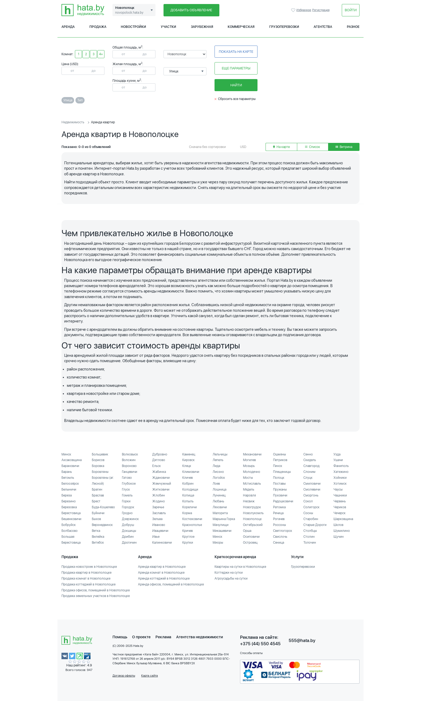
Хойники (340, 478)
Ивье (155, 537)
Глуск (126, 489)
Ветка (96, 531)
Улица (67, 100)
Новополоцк (252, 519)
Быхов (96, 519)
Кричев (187, 531)
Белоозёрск (70, 483)
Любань (218, 501)
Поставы (279, 483)
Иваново (158, 525)
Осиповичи (251, 537)
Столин (309, 537)
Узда (336, 454)
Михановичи (252, 454)
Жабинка (159, 472)
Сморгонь (310, 495)
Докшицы (129, 531)
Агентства (323, 27)
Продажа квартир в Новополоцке (86, 572)
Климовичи (190, 472)
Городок (128, 507)
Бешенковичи (71, 519)
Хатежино (341, 472)
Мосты (248, 478)
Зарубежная (202, 27)
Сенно (308, 454)
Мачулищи (220, 525)
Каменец (188, 454)
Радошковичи (283, 501)
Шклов (338, 525)
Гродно (127, 513)
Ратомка (279, 507)
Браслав (98, 495)
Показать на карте (236, 52)
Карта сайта (149, 675)
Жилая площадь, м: (127, 64)
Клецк (186, 466)
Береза (66, 495)
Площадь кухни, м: (127, 81)
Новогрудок (252, 507)
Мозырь (249, 466)
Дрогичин (129, 542)
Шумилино (341, 531)
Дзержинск (130, 519)
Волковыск (130, 454)
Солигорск (311, 507)
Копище (188, 495)
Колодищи (190, 489)
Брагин (97, 489)
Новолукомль (253, 513)
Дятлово (158, 460)
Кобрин (188, 483)
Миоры (218, 542)
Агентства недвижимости (199, 637)
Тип (80, 100)
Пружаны (280, 489)
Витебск (98, 542)
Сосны (308, 513)
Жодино (158, 501)
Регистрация (320, 10)
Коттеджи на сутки (229, 572)
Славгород (311, 466)
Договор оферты (123, 675)
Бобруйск (68, 525)
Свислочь (280, 537)
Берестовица (71, 513)
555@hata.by (302, 640)
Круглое (188, 537)
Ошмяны (279, 454)
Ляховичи (220, 507)
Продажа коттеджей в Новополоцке (88, 584)
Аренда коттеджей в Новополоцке (164, 578)
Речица (278, 513)
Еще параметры (236, 68)
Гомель (127, 495)
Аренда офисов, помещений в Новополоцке (171, 584)
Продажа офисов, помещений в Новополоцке (95, 590)
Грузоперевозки (284, 27)
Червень (339, 501)
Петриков (280, 460)
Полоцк (278, 478)
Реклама (163, 637)
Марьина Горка (224, 519)
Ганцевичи (129, 472)
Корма (187, 513)
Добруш (128, 525)
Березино (68, 501)
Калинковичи (162, 542)
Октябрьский (253, 525)
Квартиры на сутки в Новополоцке (240, 567)
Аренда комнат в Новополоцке (161, 572)
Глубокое (129, 483)
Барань (66, 472)
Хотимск (340, 483)
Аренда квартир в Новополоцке (162, 567)
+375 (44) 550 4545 (260, 643)
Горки (126, 501)
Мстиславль (252, 483)
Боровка (98, 466)
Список (312, 147)
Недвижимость (72, 122)
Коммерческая (241, 27)
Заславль (159, 513)
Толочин (309, 542)
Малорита (220, 513)
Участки (168, 27)
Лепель (218, 460)
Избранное (293, 10)
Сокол (308, 501)
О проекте (141, 637)
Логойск (219, 478)
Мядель (248, 489)
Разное (353, 27)
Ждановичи (161, 478)
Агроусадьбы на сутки (231, 578)
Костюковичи (192, 519)
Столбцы (310, 531)
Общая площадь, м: (127, 47)
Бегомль (67, 478)
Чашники (340, 495)
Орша (247, 531)
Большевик (100, 454)
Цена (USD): (70, 64)
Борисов (98, 460)
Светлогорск (282, 531)
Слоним (309, 472)
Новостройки (133, 27)
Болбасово (69, 531)
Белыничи (68, 489)
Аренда (68, 27)
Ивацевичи (160, 531)
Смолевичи (311, 489)
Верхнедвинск (102, 525)
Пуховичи (280, 495)
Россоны (279, 525)
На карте (281, 147)
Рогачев (279, 519)
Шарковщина (343, 519)
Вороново (129, 466)
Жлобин (158, 495)
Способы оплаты (251, 653)
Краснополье (192, 525)
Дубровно (159, 454)
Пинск (277, 466)
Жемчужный (161, 483)
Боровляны (100, 472)
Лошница (219, 489)
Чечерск (339, 513)
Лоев (216, 483)
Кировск (188, 460)
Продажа (97, 27)
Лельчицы (220, 454)
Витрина (344, 147)
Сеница (278, 542)
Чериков (339, 507)
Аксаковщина (71, 460)
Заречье (158, 507)
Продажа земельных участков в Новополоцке (95, 596)
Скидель (309, 460)
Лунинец (219, 495)
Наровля (249, 495)
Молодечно (251, 472)
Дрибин (128, 537)
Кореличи (189, 507)
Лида (216, 466)
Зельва (157, 519)
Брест (96, 501)
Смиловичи (312, 483)
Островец (250, 542)
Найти (236, 85)
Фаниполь (341, 466)
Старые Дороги (314, 525)
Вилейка (98, 537)
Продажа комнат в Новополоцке (85, 578)
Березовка (69, 507)
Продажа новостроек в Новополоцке (89, 567)
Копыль (188, 501)
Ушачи (338, 460)
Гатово (127, 478)
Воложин (129, 460)
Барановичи (70, 466)
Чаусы (338, 489)
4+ (101, 54)
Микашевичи (222, 531)
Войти (351, 10)
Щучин (338, 537)
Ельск (156, 466)
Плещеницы (282, 472)
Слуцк (308, 478)
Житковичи (160, 489)
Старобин (310, 519)
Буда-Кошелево (103, 507)
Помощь (119, 637)
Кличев (187, 478)
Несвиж (249, 501)
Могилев (249, 460)
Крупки (187, 542)
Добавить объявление (191, 10)
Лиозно (218, 472)
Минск (66, 454)
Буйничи (98, 513)
